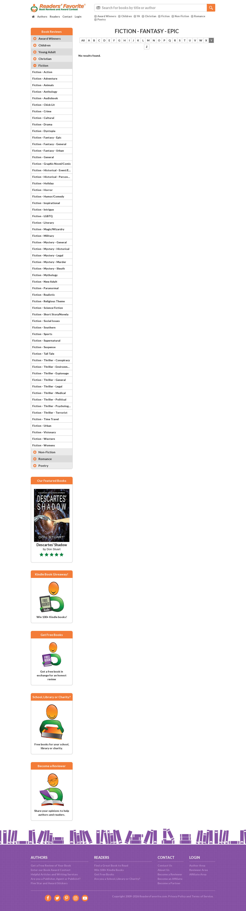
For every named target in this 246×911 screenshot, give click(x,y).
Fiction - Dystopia (43, 131)
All (83, 40)
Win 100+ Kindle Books (109, 870)
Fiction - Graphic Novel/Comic (51, 163)
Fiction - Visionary (44, 432)
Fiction (164, 16)
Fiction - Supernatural (46, 340)
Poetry (100, 19)
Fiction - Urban (41, 425)
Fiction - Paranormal (45, 288)
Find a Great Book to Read (111, 865)
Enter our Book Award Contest (51, 870)
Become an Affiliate (170, 878)
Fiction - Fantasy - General (49, 144)
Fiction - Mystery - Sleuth (48, 268)
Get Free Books (104, 874)
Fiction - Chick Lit (43, 104)
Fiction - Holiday (43, 183)
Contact (67, 16)
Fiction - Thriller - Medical (49, 393)
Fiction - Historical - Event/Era (51, 170)
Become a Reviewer (170, 874)
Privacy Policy (177, 896)
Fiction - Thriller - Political (49, 399)
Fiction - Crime (41, 111)
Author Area (197, 865)
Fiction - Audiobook (45, 98)
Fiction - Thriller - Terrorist (49, 412)
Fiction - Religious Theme (48, 301)
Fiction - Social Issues (46, 320)
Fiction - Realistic (43, 294)
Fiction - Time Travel (45, 419)
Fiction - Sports (42, 334)
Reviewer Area (198, 870)
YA (137, 16)
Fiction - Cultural (43, 117)
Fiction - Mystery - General (49, 242)
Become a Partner (169, 883)
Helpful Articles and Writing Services (54, 874)
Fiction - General (43, 157)
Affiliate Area (197, 874)
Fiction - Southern (44, 327)
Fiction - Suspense (44, 347)
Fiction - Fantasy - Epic (46, 137)
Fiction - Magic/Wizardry (48, 229)
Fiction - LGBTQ (42, 216)
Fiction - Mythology (44, 275)
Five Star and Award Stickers (49, 883)
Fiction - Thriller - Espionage (50, 373)
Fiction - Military (43, 235)
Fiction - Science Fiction (47, 307)
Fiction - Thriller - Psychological (52, 406)
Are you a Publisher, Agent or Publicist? (55, 878)
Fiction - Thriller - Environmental (52, 366)
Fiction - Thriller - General (49, 379)
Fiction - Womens (43, 445)
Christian (149, 16)
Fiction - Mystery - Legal (47, 255)
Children (125, 16)
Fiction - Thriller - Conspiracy (51, 360)
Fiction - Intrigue (43, 209)
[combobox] (155, 7)
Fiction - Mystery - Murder (49, 262)
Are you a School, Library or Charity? (117, 878)
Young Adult (47, 52)
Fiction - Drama (42, 124)
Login (78, 16)
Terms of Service (202, 896)
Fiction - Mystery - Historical (50, 248)
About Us (164, 870)
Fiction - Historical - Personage (52, 176)
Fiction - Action (42, 72)
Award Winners (105, 16)
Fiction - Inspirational (46, 203)
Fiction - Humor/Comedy (48, 196)
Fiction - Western (43, 438)
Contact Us (165, 865)
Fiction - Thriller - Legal (47, 386)
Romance (198, 16)
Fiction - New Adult (44, 281)
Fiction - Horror (42, 189)
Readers (55, 16)
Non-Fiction (180, 16)
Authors (42, 16)
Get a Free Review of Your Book (51, 865)
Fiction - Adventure (44, 78)
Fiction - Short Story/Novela (50, 314)
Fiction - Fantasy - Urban (48, 150)
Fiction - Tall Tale (43, 353)
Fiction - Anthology (44, 91)
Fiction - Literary (43, 222)
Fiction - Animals (43, 85)
